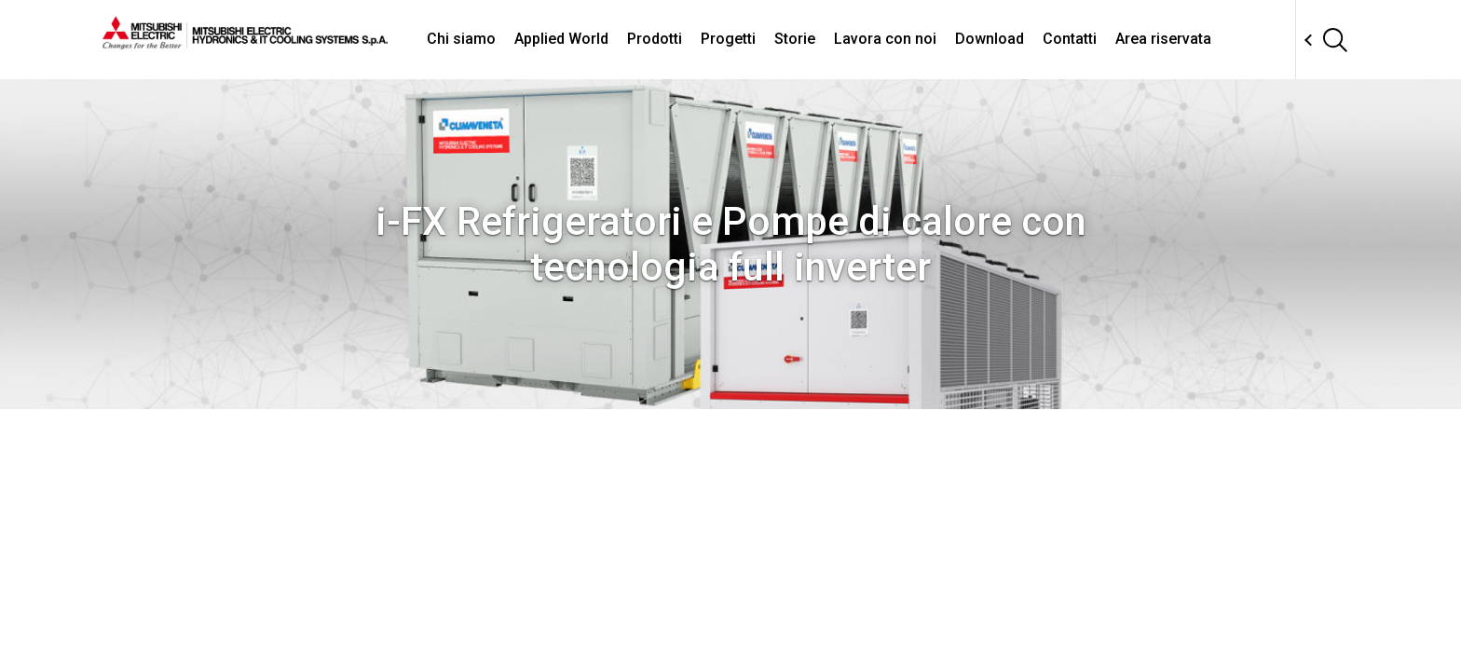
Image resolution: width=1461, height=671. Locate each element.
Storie (794, 39)
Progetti (728, 39)
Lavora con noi (885, 39)
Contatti (1070, 39)
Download (989, 39)
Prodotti (654, 39)
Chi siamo (461, 39)
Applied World (561, 39)
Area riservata (1163, 39)
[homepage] (245, 42)
